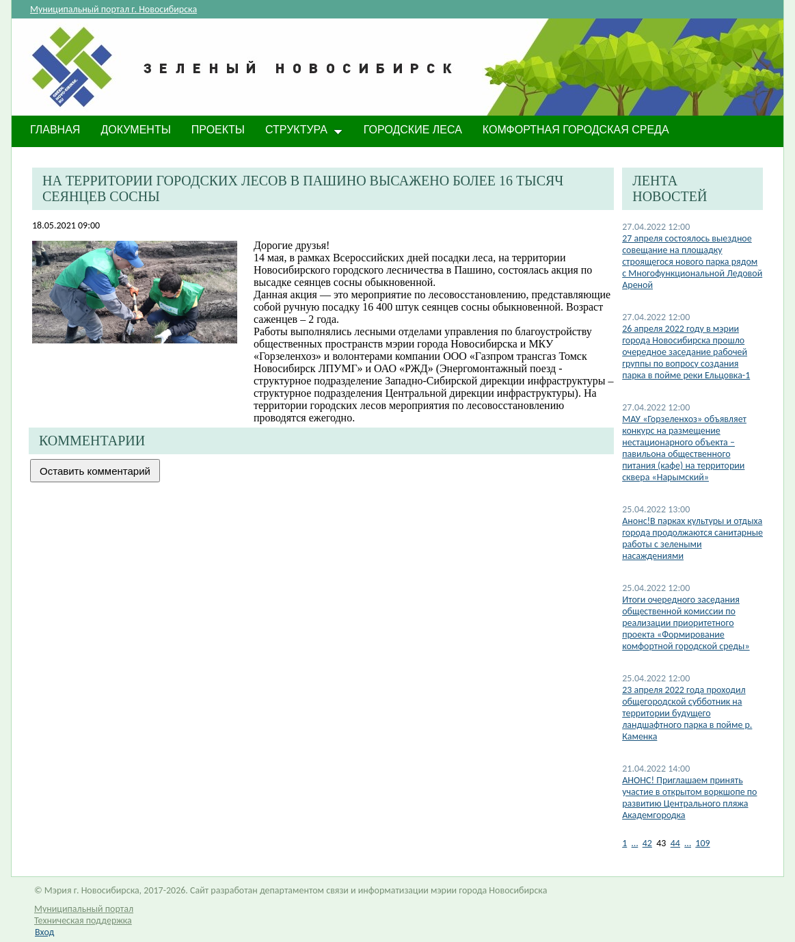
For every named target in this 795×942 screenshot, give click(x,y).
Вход (44, 932)
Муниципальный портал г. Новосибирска (113, 9)
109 (702, 843)
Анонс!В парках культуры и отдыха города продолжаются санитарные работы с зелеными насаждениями (692, 538)
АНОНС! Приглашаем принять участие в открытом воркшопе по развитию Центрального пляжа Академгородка (689, 797)
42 (647, 843)
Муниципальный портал (83, 909)
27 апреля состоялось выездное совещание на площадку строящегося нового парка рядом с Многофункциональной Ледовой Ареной (692, 262)
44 (675, 843)
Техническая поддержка (83, 920)
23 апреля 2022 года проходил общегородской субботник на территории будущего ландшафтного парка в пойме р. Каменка (687, 713)
